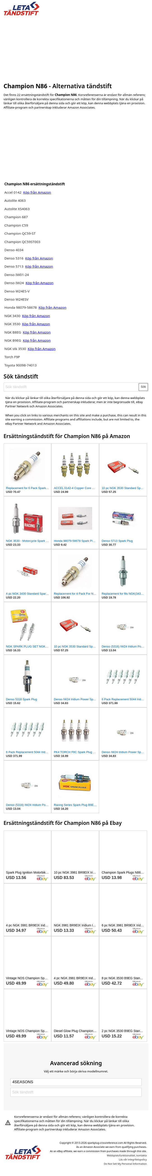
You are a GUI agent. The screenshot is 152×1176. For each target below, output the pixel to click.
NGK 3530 (12, 324)
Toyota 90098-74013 (20, 365)
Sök (143, 386)
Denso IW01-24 (16, 274)
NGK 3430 (12, 315)
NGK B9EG (12, 340)
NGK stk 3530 (15, 348)
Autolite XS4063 (17, 208)
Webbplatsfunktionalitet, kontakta (127, 1155)
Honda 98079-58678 (20, 307)
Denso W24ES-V (17, 291)
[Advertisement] (76, 48)
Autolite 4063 (15, 200)
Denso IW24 (14, 283)
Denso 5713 (13, 266)
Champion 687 (16, 217)
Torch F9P (12, 357)
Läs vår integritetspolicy (133, 1159)
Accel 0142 (12, 192)
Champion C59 (16, 225)
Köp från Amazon (37, 192)
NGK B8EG (12, 332)
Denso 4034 (13, 250)
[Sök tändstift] (71, 387)
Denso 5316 (14, 258)
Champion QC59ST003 (22, 241)
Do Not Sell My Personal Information (125, 1163)
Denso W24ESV (16, 299)
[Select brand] (76, 1082)
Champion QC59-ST (19, 233)
